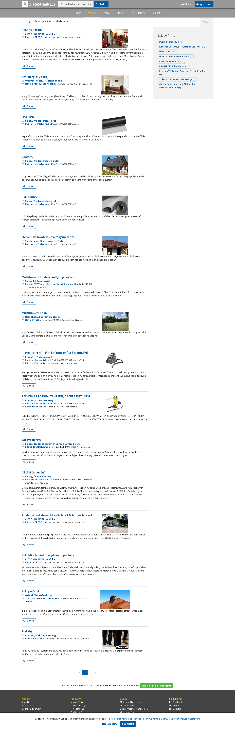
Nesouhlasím (109, 723)
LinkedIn (175, 708)
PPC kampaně (77, 708)
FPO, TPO (28, 117)
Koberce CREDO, (54, 37)
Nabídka (50, 34)
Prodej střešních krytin (46, 160)
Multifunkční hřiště (35, 313)
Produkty (92, 12)
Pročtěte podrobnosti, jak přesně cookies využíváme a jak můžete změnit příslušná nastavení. (152, 718)
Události (156, 12)
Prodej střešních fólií (45, 120)
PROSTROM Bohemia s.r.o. (174, 66)
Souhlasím (128, 723)
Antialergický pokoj (35, 77)
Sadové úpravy (31, 440)
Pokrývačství (30, 591)
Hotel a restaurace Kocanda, (58, 83)
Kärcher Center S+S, (55, 359)
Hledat (101, 4)
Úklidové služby (42, 476)
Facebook (175, 702)
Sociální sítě (76, 712)
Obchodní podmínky (31, 708)
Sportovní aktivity (49, 316)
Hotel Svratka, (53, 319)
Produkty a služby (35, 635)
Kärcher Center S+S (194, 46)
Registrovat (204, 4)
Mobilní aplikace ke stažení (133, 702)
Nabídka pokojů (54, 80)
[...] (79, 4)
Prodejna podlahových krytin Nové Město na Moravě (57, 515)
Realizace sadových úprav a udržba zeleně (57, 443)
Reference (26, 705)
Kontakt (25, 702)
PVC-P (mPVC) (31, 197)
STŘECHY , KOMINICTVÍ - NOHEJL (177, 79)
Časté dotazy (138, 12)
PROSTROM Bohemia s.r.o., (57, 446)
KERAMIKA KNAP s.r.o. (172, 61)
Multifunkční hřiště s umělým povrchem (49, 277)
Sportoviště (43, 280)
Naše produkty (45, 356)
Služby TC (30, 280)
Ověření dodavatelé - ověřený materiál (48, 237)
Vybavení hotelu (34, 80)
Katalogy (51, 635)
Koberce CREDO (32, 30)
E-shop (28, 66)
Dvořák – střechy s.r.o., (52, 123)
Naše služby (31, 316)
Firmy (78, 12)
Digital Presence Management (134, 708)
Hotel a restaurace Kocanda (175, 56)
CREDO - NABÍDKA (34, 34)
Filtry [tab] (206, 22)
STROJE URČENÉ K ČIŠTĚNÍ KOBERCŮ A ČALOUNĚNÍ (55, 353)
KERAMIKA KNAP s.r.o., (57, 638)
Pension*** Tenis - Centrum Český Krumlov (182, 73)
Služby (28, 120)
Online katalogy (78, 705)
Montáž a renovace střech (48, 241)
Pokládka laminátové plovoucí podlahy (48, 555)
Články (120, 12)
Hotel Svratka (168, 51)
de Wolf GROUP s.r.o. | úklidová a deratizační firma (177, 86)
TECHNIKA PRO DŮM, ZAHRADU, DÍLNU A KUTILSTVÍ (56, 396)
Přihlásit (187, 4)
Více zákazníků (127, 712)
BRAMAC (27, 157)
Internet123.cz (77, 702)
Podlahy (27, 631)
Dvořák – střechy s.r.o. (172, 41)
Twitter (174, 705)
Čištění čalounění (33, 472)
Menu (107, 12)
